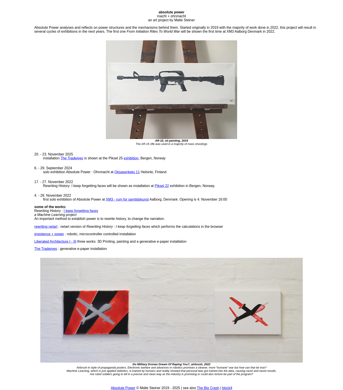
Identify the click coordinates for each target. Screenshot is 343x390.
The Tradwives (72, 158)
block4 (227, 388)
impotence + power (49, 234)
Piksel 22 (162, 186)
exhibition (131, 158)
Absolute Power (123, 388)
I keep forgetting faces (81, 211)
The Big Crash (208, 388)
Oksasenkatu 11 (127, 172)
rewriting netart (46, 226)
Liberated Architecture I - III (55, 241)
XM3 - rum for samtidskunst (127, 199)
